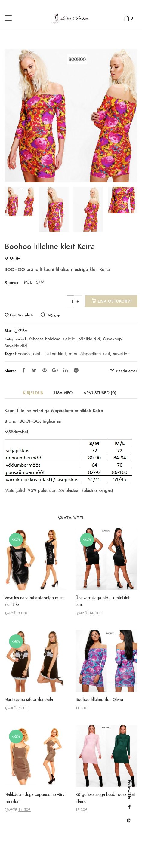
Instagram (129, 820)
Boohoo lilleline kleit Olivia (99, 699)
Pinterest (44, 370)
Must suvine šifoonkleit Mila (29, 699)
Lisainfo (63, 393)
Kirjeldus (33, 393)
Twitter (34, 370)
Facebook (23, 370)
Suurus (11, 283)
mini (73, 354)
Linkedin (65, 370)
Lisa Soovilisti (21, 315)
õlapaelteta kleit (95, 354)
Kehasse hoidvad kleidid (52, 339)
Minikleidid (89, 339)
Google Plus (55, 370)
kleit (36, 354)
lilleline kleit (54, 354)
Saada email (126, 371)
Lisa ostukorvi (114, 301)
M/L (27, 282)
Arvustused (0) (99, 393)
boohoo (22, 354)
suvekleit (121, 354)
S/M (39, 282)
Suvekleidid (16, 346)
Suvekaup (112, 339)
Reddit (76, 370)
